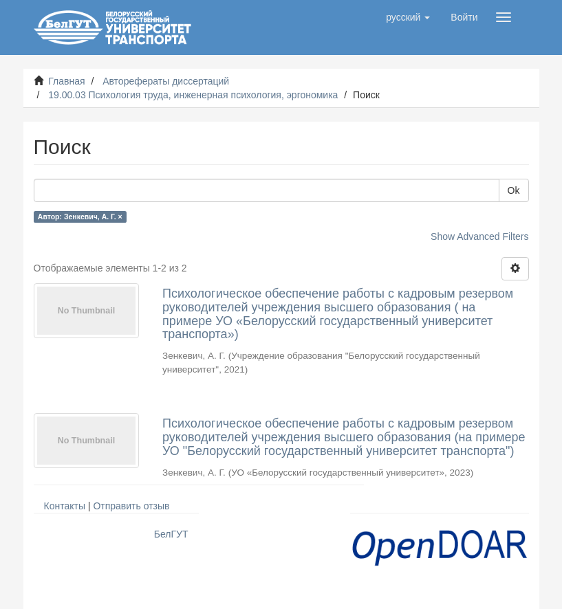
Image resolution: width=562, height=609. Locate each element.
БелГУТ (171, 534)
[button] (408, 17)
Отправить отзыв (131, 505)
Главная (66, 81)
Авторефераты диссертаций (165, 81)
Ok (514, 190)
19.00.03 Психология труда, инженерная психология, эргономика (193, 94)
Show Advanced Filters (479, 236)
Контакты (64, 505)
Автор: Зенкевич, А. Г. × (80, 216)
